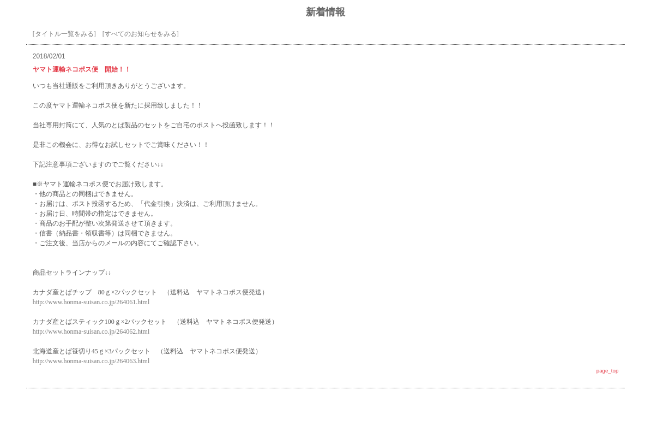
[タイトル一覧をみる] (64, 34)
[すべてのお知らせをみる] (141, 34)
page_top (607, 371)
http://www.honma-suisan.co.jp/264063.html (91, 361)
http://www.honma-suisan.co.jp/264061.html (91, 302)
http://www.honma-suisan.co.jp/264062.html (91, 331)
